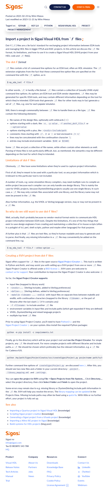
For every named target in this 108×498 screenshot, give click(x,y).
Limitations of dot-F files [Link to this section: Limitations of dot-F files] (20, 160)
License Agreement (58, 485)
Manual (9, 476)
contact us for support (17, 272)
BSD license (53, 268)
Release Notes (12, 467)
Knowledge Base (55, 467)
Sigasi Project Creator (18, 325)
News (31, 476)
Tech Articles (12, 471)
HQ (7, 449)
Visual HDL (11, 462)
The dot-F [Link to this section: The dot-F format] (16, 62)
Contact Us (83, 462)
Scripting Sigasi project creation (25, 413)
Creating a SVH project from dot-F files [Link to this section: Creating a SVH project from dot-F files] (29, 255)
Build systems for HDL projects (25, 424)
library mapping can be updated (74, 391)
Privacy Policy (54, 476)
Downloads (52, 462)
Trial (8, 480)
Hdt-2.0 (35, 26)
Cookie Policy (53, 480)
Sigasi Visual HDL (67, 26)
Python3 (66, 321)
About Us (33, 462)
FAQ (49, 471)
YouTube (84, 476)
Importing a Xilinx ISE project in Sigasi (28, 420)
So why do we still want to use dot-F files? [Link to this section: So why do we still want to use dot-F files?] (32, 211)
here (82, 365)
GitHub (22, 26)
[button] (98, 7)
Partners (32, 467)
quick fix (72, 395)
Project (86, 26)
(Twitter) (84, 471)
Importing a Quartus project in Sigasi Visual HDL (34, 410)
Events (81, 480)
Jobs (30, 471)
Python (48, 26)
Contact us (60, 7)
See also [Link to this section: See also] (11, 404)
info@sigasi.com (14, 442)
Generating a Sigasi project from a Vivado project (34, 417)
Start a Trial (83, 7)
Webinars (82, 485)
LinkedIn (84, 467)
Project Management (19, 29)
